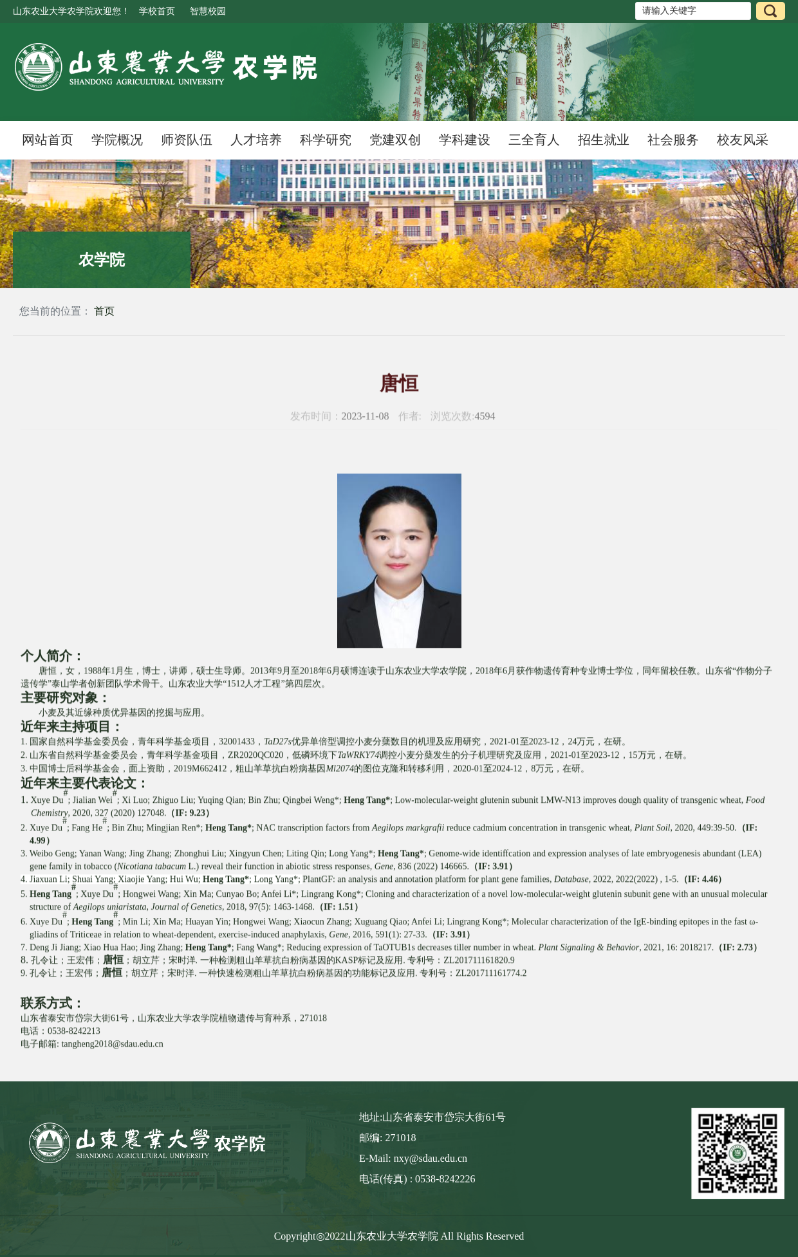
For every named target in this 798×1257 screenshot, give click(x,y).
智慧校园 (208, 11)
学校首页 (157, 11)
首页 (104, 311)
